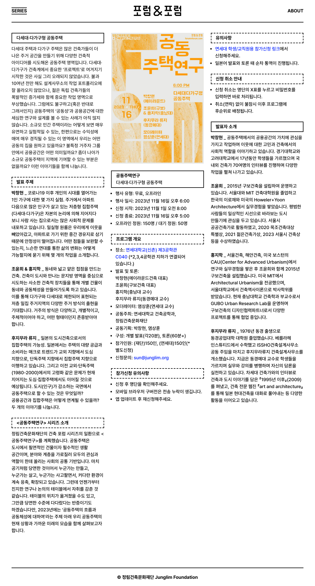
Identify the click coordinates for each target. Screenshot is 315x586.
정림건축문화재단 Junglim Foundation (160, 577)
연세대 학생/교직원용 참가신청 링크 (247, 49)
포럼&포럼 (157, 11)
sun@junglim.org (151, 357)
